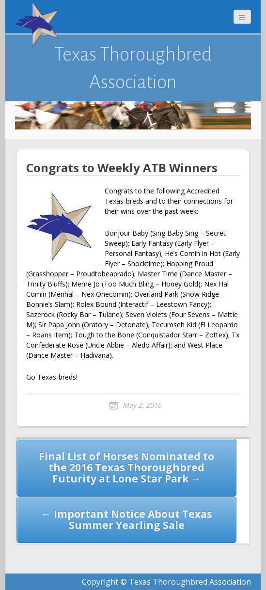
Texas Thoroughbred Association (133, 68)
